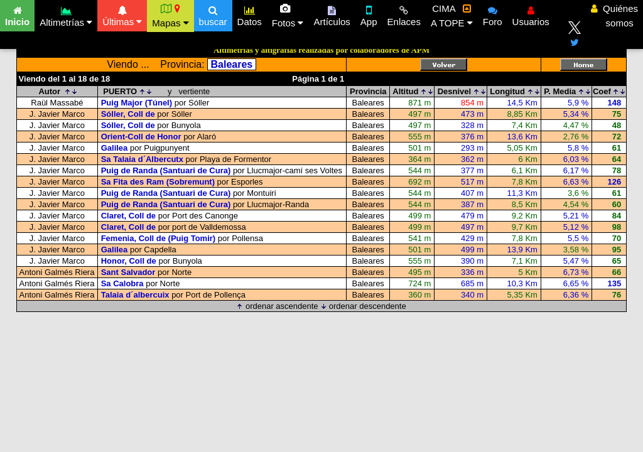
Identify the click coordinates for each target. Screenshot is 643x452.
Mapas (170, 15)
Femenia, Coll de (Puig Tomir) (158, 238)
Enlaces (404, 14)
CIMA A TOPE (452, 15)
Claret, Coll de (128, 215)
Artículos (331, 14)
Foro (492, 14)
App (368, 14)
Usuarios (530, 14)
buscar (213, 14)
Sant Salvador (128, 272)
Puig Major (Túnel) (136, 102)
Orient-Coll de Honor (141, 136)
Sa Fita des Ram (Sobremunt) (158, 181)
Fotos (288, 15)
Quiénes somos (614, 15)
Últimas (122, 14)
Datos (249, 14)
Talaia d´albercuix (135, 294)
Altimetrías (66, 15)
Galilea (114, 148)
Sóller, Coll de (128, 114)
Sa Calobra (122, 283)
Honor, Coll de (128, 261)
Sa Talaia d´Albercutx (142, 159)
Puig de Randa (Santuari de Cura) (166, 170)
